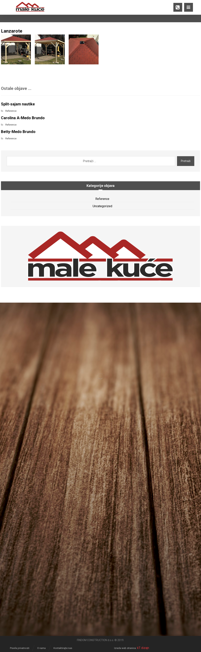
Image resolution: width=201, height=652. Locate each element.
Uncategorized (102, 206)
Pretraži (185, 161)
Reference (10, 111)
